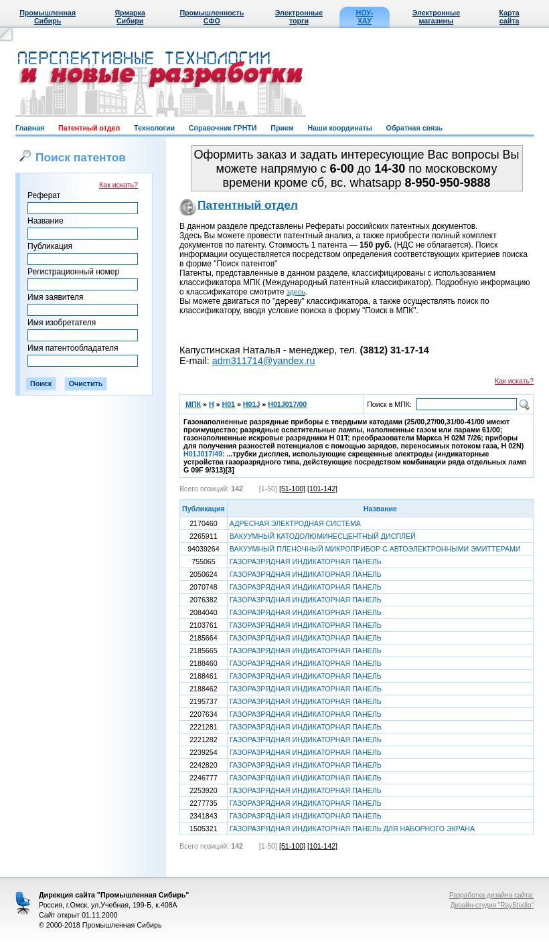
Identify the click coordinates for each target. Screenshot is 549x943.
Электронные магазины (436, 17)
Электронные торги (299, 17)
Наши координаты (339, 128)
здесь (296, 292)
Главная (29, 128)
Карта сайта (509, 17)
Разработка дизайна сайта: (491, 895)
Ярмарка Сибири (129, 17)
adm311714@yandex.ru (263, 360)
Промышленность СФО (211, 17)
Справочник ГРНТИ (223, 128)
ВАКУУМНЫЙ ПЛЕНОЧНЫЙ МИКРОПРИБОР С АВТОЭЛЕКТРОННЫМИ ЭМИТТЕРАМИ (375, 549)
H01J (251, 404)
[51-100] (292, 489)
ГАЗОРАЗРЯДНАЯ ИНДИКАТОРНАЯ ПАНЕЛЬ (306, 562)
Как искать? (118, 185)
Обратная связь (414, 128)
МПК (193, 404)
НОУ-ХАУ (365, 17)
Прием (281, 128)
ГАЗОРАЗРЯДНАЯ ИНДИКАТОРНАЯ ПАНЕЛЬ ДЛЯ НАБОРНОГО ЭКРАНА (352, 829)
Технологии (154, 128)
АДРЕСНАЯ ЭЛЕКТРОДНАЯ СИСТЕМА (295, 523)
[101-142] (322, 489)
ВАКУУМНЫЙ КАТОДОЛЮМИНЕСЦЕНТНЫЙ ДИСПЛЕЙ (323, 536)
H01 (228, 404)
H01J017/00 (287, 404)
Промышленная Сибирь (47, 17)
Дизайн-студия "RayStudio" (492, 905)
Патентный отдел (89, 128)
